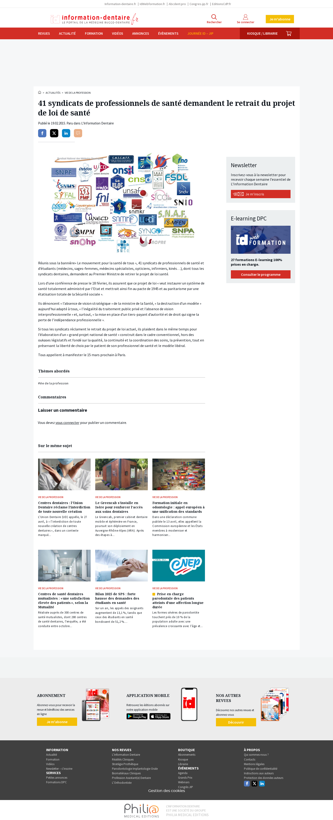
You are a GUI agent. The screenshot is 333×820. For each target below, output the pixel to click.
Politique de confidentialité (260, 767)
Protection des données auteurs (263, 777)
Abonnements (186, 754)
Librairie (183, 763)
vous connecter (67, 422)
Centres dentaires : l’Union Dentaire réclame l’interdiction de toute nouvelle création (64, 506)
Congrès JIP (185, 786)
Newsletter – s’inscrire (59, 767)
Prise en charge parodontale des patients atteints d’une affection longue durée (178, 599)
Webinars (183, 781)
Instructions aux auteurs (259, 772)
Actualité (67, 33)
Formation (94, 33)
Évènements (168, 33)
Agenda (182, 772)
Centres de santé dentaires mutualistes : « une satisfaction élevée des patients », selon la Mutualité (64, 599)
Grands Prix (185, 777)
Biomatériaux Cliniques (126, 772)
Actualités (53, 92)
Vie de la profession (78, 92)
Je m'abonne (279, 19)
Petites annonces (56, 777)
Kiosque (183, 758)
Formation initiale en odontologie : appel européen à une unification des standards (178, 506)
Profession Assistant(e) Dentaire (131, 777)
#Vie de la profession (53, 383)
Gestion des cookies (166, 790)
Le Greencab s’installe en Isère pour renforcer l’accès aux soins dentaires (119, 506)
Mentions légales (254, 763)
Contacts (249, 758)
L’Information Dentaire (126, 754)
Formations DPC (56, 781)
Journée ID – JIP (200, 33)
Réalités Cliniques (123, 758)
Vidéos (117, 33)
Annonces (140, 33)
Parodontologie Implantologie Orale (135, 767)
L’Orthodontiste (122, 781)
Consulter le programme (260, 274)
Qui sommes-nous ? (256, 754)
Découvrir (236, 721)
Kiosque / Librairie (262, 33)
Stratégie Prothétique (125, 763)
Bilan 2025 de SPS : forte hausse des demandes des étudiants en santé (117, 597)
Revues (44, 33)
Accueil (40, 92)
